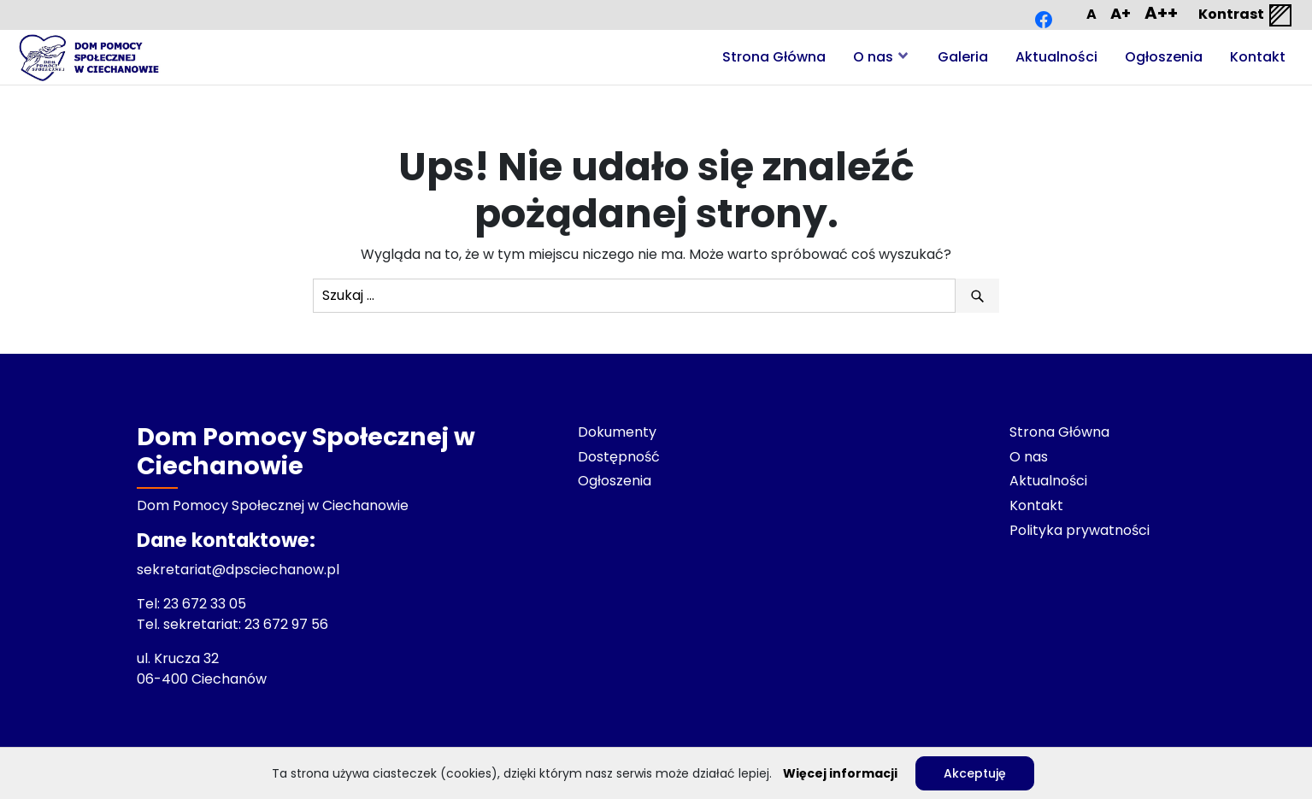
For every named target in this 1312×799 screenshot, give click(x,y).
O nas (873, 57)
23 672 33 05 (206, 604)
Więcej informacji (840, 773)
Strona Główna (774, 57)
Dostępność (619, 457)
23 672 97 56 (288, 624)
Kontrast (1246, 15)
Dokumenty (617, 432)
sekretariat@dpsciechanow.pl (238, 569)
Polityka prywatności (1079, 530)
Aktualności (1056, 57)
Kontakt (1258, 57)
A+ (1120, 13)
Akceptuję (975, 773)
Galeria (963, 57)
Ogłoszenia (1164, 57)
